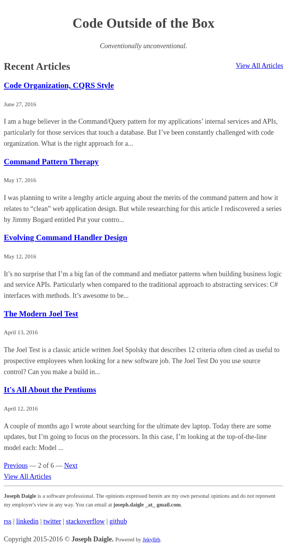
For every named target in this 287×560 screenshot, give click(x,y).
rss (7, 521)
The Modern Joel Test (41, 313)
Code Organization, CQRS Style (59, 85)
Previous (16, 465)
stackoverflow (85, 521)
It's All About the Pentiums (50, 389)
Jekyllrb (151, 539)
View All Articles (259, 65)
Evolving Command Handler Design (65, 237)
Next (70, 465)
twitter (52, 521)
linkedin (27, 521)
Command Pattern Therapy (51, 161)
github (118, 521)
